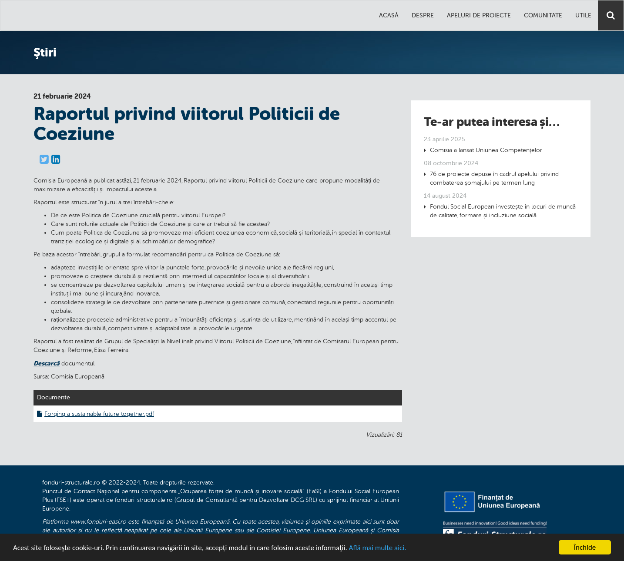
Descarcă (47, 363)
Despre (423, 15)
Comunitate (543, 15)
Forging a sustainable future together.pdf (95, 414)
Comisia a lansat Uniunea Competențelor (486, 150)
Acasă (389, 15)
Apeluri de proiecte (479, 15)
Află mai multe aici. (377, 548)
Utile (583, 15)
